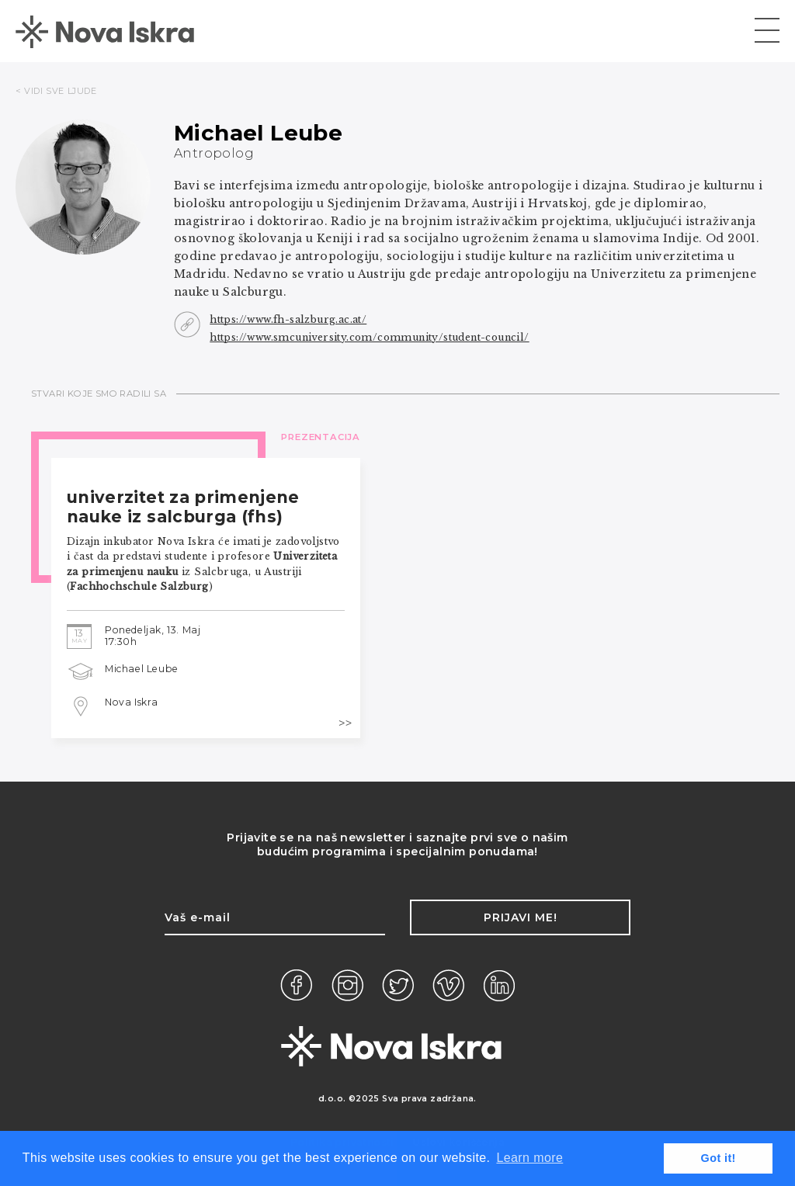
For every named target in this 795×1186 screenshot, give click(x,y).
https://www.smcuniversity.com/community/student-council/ (369, 337)
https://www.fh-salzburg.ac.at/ (288, 319)
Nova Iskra (131, 702)
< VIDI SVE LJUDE (56, 90)
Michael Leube (142, 668)
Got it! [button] (718, 1158)
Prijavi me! (520, 917)
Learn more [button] (529, 1157)
